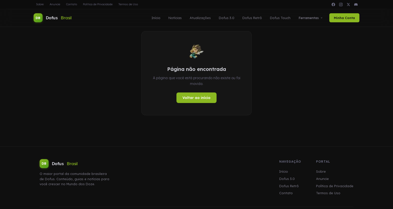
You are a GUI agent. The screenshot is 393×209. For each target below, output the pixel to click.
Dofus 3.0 (226, 18)
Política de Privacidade (98, 4)
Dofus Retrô (252, 18)
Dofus (52, 17)
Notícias (175, 18)
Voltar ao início (196, 97)
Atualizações (200, 18)
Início (156, 18)
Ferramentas (311, 18)
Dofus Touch (280, 18)
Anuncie (55, 4)
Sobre (40, 4)
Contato (71, 4)
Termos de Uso (128, 4)
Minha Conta (344, 18)
